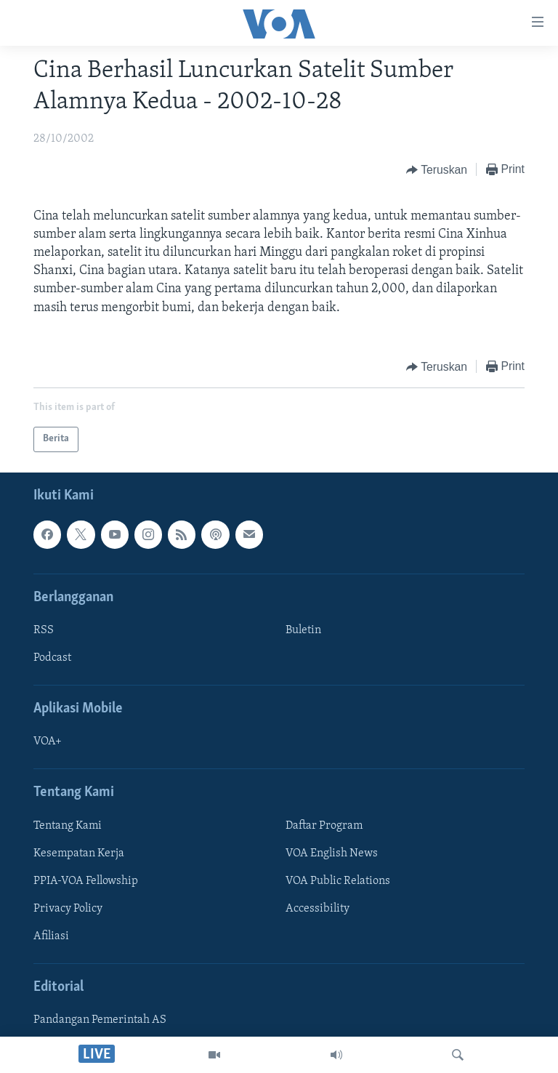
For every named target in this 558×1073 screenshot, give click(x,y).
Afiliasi (51, 936)
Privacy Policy (67, 909)
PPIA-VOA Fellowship (85, 881)
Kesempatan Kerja (78, 853)
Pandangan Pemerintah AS (99, 1020)
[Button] (436, 170)
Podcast (52, 658)
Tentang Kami (67, 826)
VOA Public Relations (338, 881)
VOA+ (47, 741)
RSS (43, 630)
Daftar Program (324, 826)
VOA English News (332, 853)
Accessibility (317, 909)
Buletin (303, 630)
